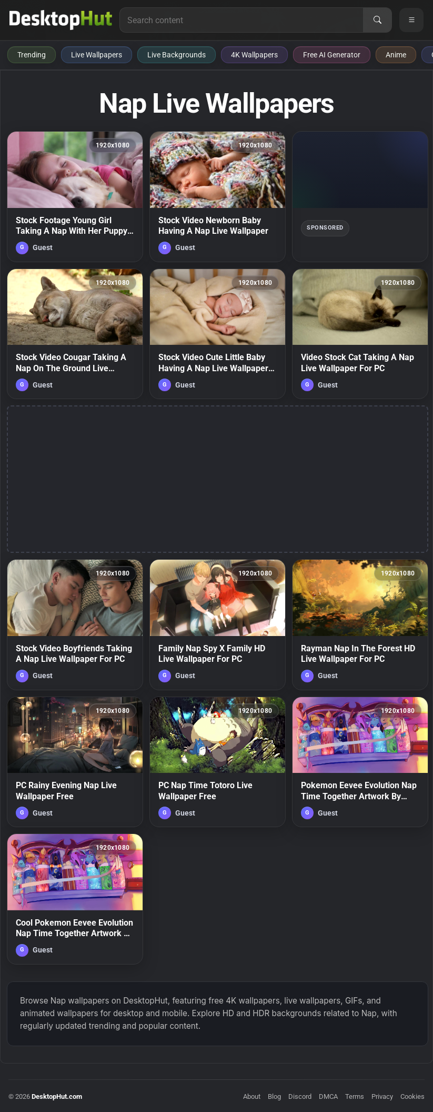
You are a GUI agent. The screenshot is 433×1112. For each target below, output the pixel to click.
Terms (354, 1096)
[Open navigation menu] (411, 20)
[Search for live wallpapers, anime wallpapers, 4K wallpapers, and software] (241, 20)
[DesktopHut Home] (60, 20)
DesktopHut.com (57, 1096)
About (251, 1096)
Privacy (382, 1096)
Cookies (412, 1096)
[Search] (377, 20)
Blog (274, 1096)
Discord (299, 1096)
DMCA (328, 1096)
